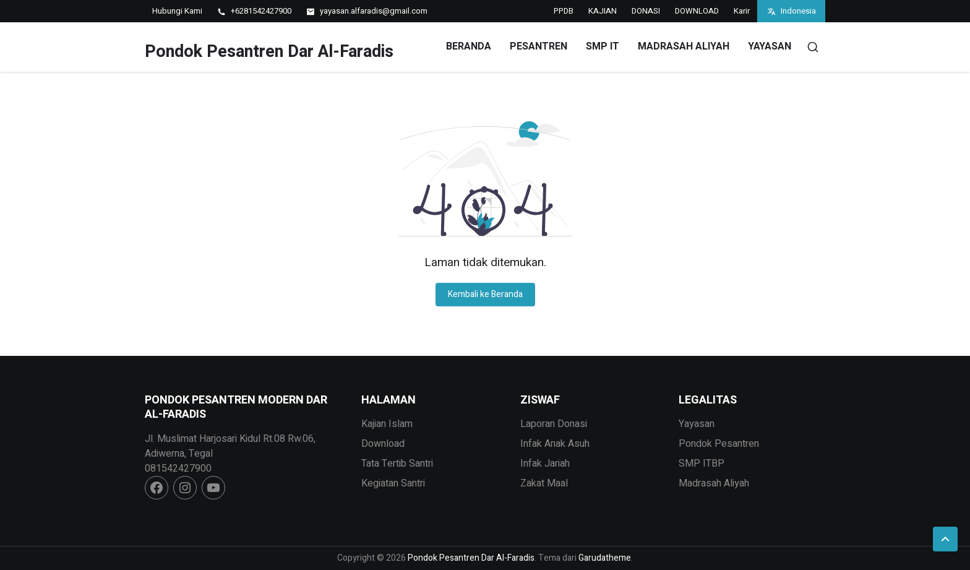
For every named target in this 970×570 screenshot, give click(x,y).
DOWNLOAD (697, 11)
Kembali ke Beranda (485, 294)
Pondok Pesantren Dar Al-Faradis (269, 52)
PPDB (563, 11)
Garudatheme (604, 557)
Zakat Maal (544, 483)
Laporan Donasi (553, 424)
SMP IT (602, 46)
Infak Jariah (545, 463)
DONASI (646, 11)
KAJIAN (602, 11)
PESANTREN (538, 46)
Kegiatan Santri (393, 483)
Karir (742, 11)
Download (383, 443)
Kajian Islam (387, 424)
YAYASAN (769, 46)
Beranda (468, 46)
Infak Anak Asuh (555, 443)
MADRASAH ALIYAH (683, 46)
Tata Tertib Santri (397, 463)
